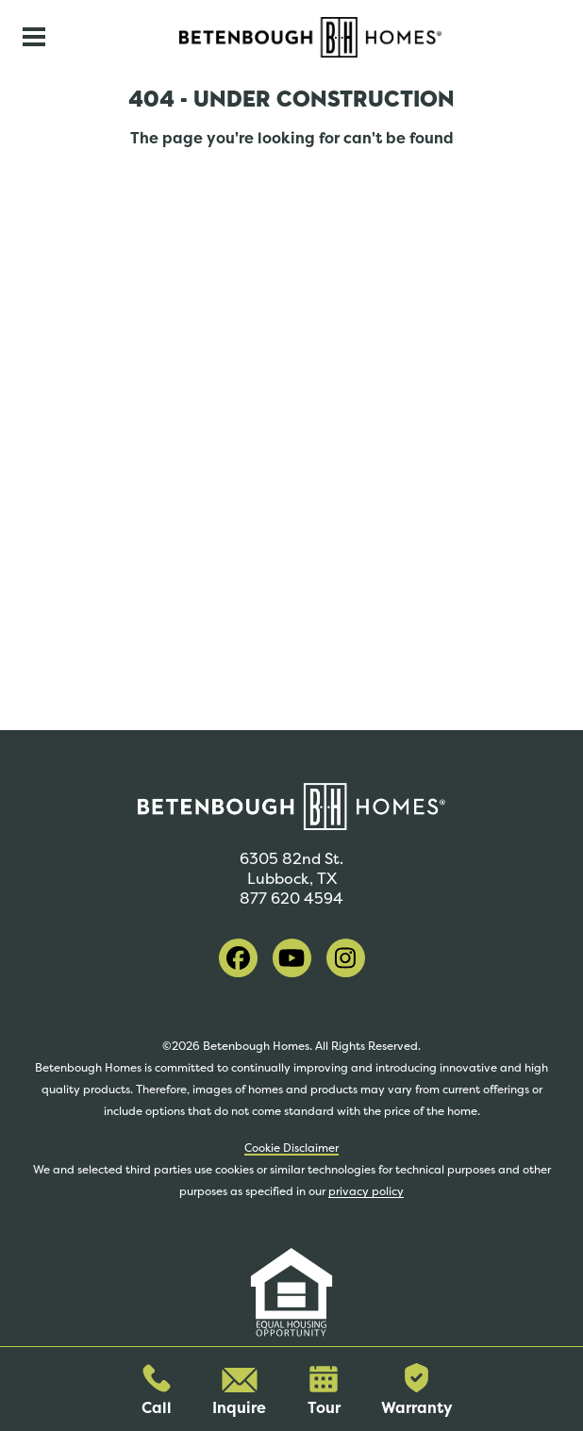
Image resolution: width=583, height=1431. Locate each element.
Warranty (417, 1390)
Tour (324, 1392)
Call (157, 1391)
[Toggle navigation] (34, 36)
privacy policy (366, 1191)
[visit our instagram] (345, 958)
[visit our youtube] (292, 958)
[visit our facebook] (238, 958)
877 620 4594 (291, 898)
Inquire (239, 1393)
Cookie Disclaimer (291, 1148)
